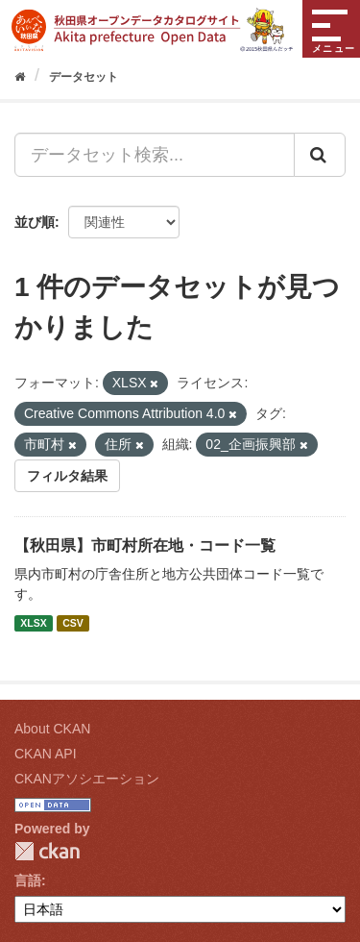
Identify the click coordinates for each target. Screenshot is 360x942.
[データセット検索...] (154, 155)
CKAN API (45, 753)
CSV (73, 623)
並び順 (34, 222)
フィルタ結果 (67, 475)
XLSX (33, 623)
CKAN (47, 851)
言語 (27, 880)
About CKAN (52, 728)
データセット (83, 77)
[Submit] (320, 155)
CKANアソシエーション (86, 778)
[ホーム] (19, 77)
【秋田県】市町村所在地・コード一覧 (145, 545)
